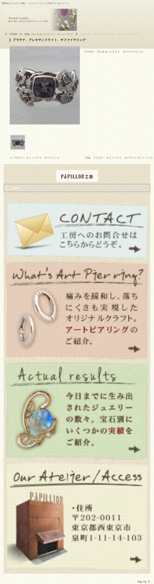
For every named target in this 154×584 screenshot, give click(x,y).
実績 (27, 34)
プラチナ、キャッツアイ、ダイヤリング (36, 157)
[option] (45, 85)
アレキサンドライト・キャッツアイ (52, 34)
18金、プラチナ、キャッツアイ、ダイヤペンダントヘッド (119, 157)
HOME (13, 34)
